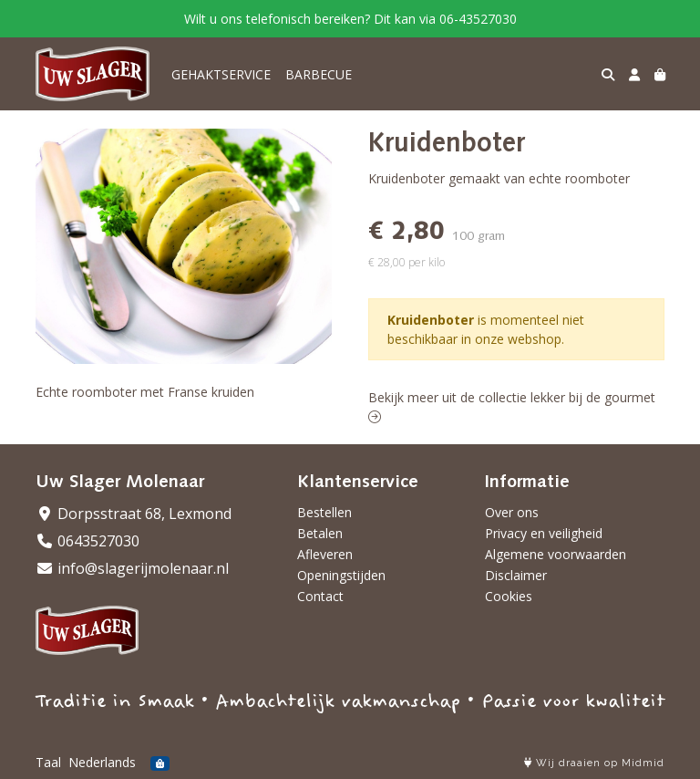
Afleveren (325, 554)
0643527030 (87, 541)
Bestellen (324, 512)
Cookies (508, 596)
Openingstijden (341, 575)
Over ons (512, 512)
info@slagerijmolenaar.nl (132, 568)
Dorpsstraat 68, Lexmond (134, 514)
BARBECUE (318, 74)
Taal (48, 762)
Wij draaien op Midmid (594, 763)
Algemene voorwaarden (555, 554)
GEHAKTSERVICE (221, 74)
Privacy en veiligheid (543, 533)
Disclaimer (516, 575)
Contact (320, 596)
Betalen (320, 533)
